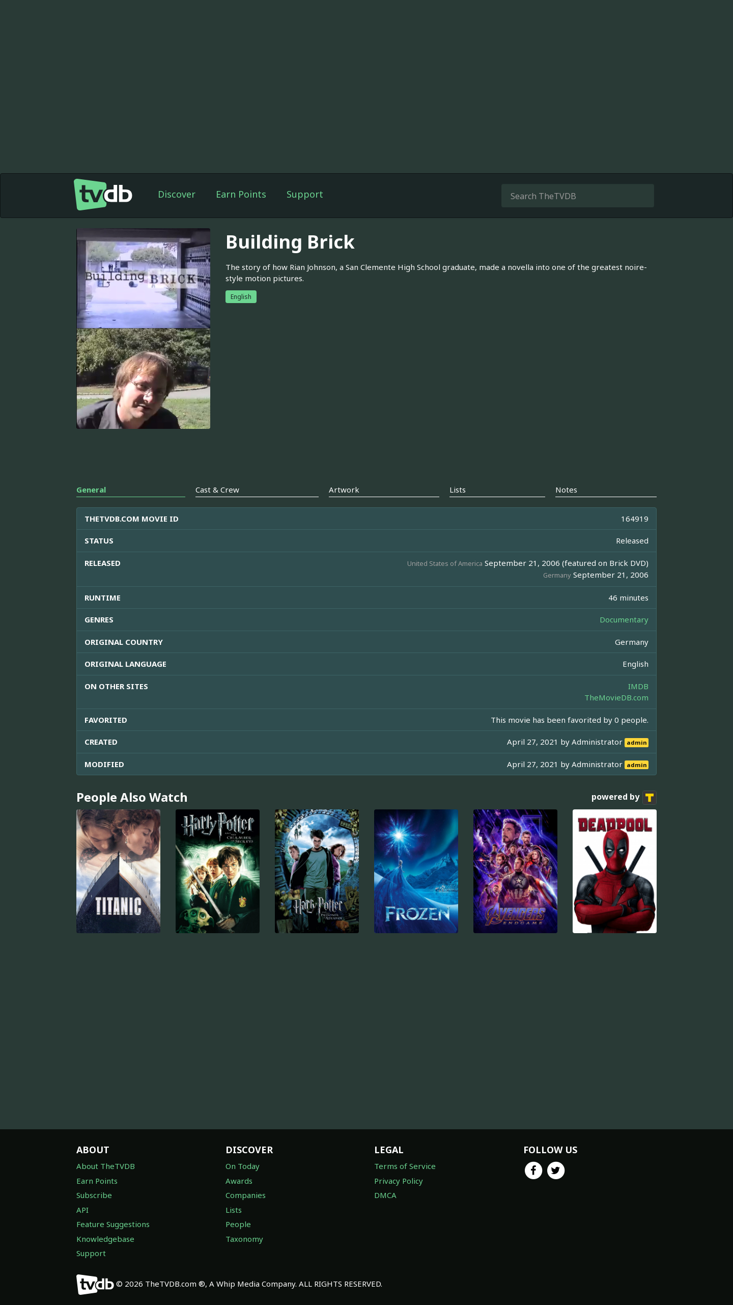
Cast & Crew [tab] (217, 489)
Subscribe (94, 1195)
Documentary (624, 619)
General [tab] (91, 489)
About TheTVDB (105, 1166)
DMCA (385, 1195)
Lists (233, 1210)
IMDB (638, 686)
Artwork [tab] (344, 489)
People (238, 1224)
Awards (238, 1181)
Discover (176, 194)
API (82, 1210)
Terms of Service (405, 1166)
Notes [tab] (566, 489)
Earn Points (241, 194)
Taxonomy (244, 1239)
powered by (624, 798)
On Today (242, 1166)
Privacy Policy (398, 1181)
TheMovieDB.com (616, 697)
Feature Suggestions (113, 1224)
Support (305, 194)
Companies (245, 1195)
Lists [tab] (457, 489)
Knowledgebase (105, 1239)
